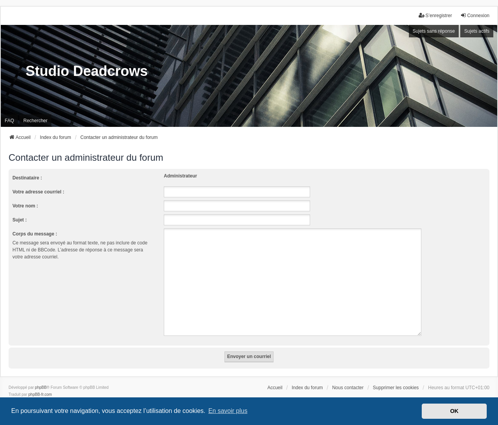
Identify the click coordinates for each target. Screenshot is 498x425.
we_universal (29, 392)
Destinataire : (27, 178)
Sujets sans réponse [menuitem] (434, 31)
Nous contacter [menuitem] (348, 378)
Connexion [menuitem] (474, 15)
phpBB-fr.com (40, 385)
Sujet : (19, 220)
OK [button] (454, 411)
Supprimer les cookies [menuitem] (396, 378)
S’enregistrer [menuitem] (435, 15)
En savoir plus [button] (227, 410)
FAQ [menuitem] (9, 120)
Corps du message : (34, 234)
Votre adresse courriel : (38, 192)
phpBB (41, 378)
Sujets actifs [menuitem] (476, 31)
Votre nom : (25, 206)
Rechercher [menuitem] (35, 120)
